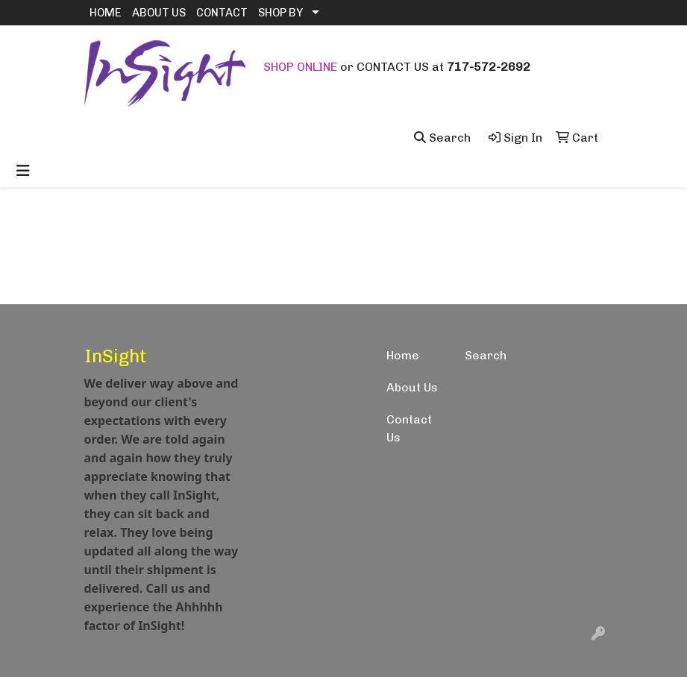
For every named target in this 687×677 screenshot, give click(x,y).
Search (485, 355)
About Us (412, 387)
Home (402, 355)
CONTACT (222, 12)
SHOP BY (280, 12)
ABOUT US (159, 12)
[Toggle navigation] (23, 170)
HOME (106, 12)
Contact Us (409, 428)
